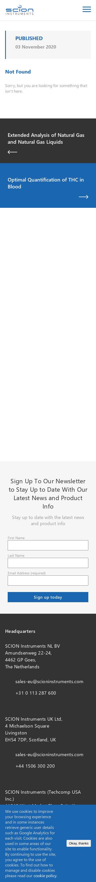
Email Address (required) (27, 573)
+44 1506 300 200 (35, 766)
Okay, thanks (79, 843)
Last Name (16, 555)
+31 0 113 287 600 (35, 693)
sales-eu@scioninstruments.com (49, 681)
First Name (16, 537)
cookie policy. (45, 875)
